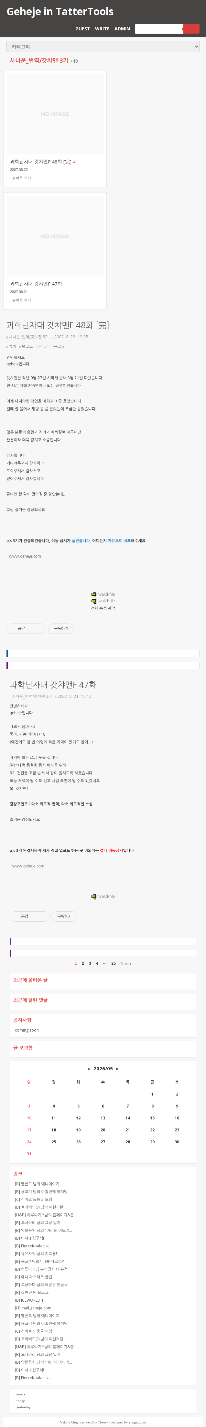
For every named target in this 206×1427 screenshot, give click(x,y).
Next (126, 963)
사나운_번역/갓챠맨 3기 (27, 337)
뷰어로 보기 (20, 178)
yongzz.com (137, 1422)
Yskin (64, 1422)
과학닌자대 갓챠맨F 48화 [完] (58, 325)
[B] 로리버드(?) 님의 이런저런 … (41, 1207)
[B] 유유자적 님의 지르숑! (36, 1253)
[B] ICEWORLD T (29, 1300)
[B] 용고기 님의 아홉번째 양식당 (41, 1191)
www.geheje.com (25, 556)
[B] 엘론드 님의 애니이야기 (37, 1184)
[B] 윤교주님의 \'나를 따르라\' (39, 1261)
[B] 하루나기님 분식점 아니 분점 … (43, 1269)
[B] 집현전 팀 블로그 (32, 1292)
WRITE (102, 29)
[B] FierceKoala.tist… (33, 1246)
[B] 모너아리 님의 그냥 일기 (37, 1222)
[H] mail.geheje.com (33, 1308)
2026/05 (103, 1068)
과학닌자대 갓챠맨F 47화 (53, 685)
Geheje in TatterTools (60, 11)
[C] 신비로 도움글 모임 (33, 1199)
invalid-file (103, 594)
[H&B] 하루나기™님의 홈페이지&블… (46, 1215)
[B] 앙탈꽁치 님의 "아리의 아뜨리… (43, 1230)
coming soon (27, 1030)
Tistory (103, 1422)
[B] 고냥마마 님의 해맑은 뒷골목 (41, 1284)
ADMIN (122, 29)
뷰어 (11, 347)
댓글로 (26, 347)
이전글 (41, 347)
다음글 (57, 347)
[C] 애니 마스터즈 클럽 (33, 1277)
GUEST (82, 29)
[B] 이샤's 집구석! (29, 1238)
